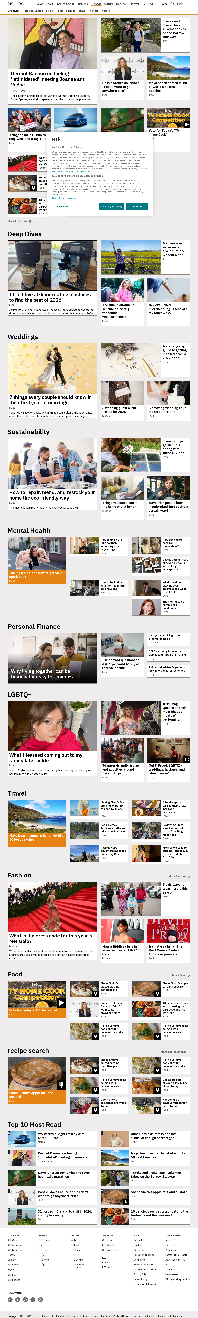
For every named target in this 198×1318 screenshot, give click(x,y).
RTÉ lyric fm (77, 1253)
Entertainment (65, 4)
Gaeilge (121, 4)
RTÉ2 (42, 1248)
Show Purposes (63, 206)
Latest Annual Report (176, 1248)
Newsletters (171, 1268)
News (39, 4)
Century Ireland (110, 1243)
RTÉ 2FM (75, 1248)
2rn (167, 1258)
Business (82, 4)
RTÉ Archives (14, 1238)
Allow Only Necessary (111, 206)
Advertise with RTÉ (175, 1253)
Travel (82, 10)
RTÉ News (44, 1253)
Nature (106, 10)
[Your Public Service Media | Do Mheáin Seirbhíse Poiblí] (12, 1311)
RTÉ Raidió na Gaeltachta (77, 1260)
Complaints (139, 1253)
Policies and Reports (144, 1248)
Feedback (139, 1238)
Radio (151, 4)
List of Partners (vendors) (64, 198)
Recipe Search (34, 10)
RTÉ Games (13, 1233)
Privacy (190, 1314)
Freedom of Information (146, 1277)
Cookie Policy (140, 1273)
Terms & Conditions (143, 1258)
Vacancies (170, 1243)
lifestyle (13, 10)
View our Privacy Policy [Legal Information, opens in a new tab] (79, 171)
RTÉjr (42, 1258)
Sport (49, 4)
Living (49, 10)
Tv (143, 4)
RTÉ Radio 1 (77, 1243)
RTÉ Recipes (14, 1273)
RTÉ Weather (109, 1238)
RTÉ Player (44, 1233)
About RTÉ (170, 1233)
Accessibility (140, 1243)
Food (59, 10)
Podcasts (75, 1238)
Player (135, 4)
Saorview (170, 1263)
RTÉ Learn (13, 1258)
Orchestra (107, 1233)
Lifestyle (96, 4)
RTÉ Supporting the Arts (177, 1273)
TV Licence (170, 1238)
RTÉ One (43, 1243)
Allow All (137, 206)
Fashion (71, 10)
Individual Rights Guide (145, 1263)
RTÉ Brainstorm (15, 1243)
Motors (94, 10)
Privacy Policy (141, 1268)
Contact (138, 1233)
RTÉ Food (12, 1268)
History (11, 1248)
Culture (109, 4)
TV (40, 1238)
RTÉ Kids (106, 1256)
